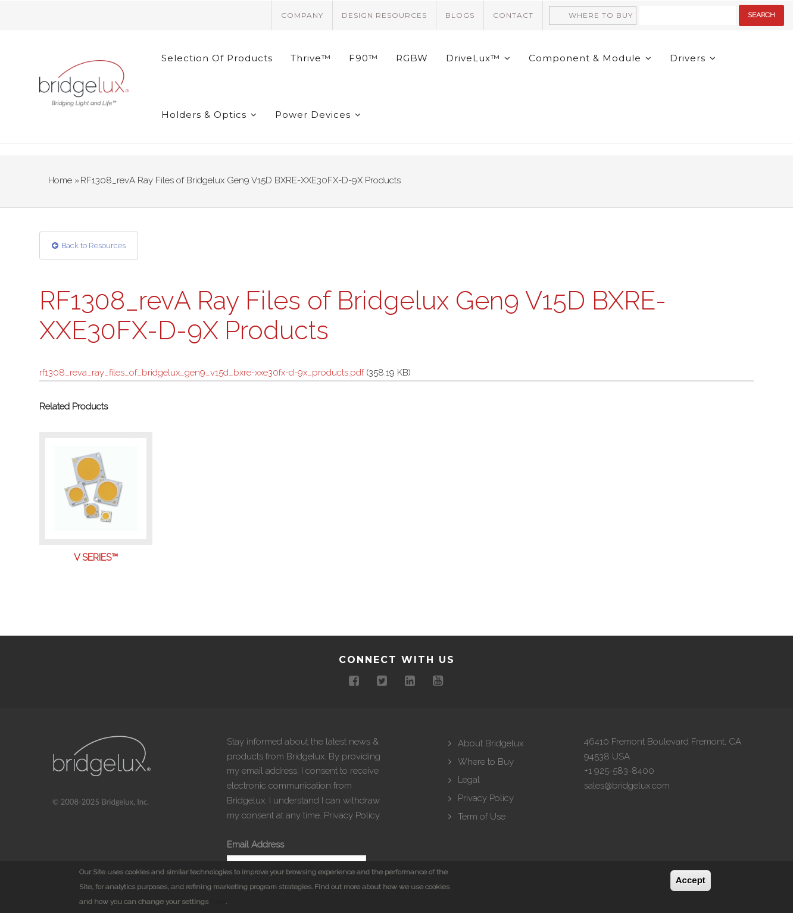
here (218, 902)
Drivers (693, 58)
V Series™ (96, 557)
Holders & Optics (209, 114)
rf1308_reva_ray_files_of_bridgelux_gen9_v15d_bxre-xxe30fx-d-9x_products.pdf (201, 372)
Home (60, 180)
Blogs (459, 15)
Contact (513, 15)
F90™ (363, 58)
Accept (690, 880)
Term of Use (481, 816)
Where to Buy (601, 15)
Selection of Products (217, 58)
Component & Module (590, 58)
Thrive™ (311, 58)
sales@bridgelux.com (627, 785)
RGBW (412, 58)
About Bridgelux (490, 743)
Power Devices (318, 114)
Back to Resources (93, 245)
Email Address (255, 844)
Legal (469, 779)
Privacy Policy (351, 815)
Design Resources (384, 15)
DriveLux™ (478, 58)
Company (302, 15)
